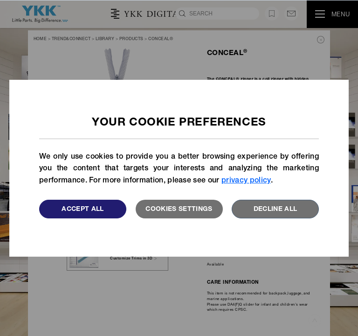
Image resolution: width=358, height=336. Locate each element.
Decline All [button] (275, 209)
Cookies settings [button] (179, 209)
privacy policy (245, 181)
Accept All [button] (83, 209)
